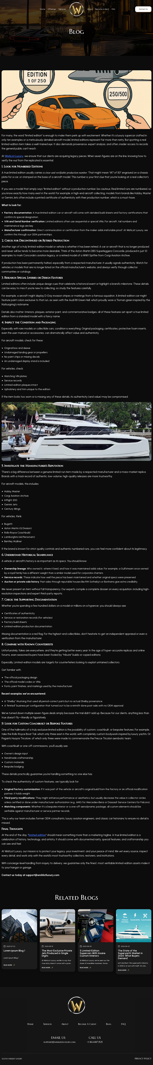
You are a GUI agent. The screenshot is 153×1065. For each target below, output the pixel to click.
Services (62, 9)
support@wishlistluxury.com (59, 1042)
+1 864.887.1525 (95, 1042)
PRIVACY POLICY (143, 1058)
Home (42, 9)
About (90, 9)
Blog (109, 1024)
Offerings (52, 9)
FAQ (113, 9)
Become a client (102, 9)
